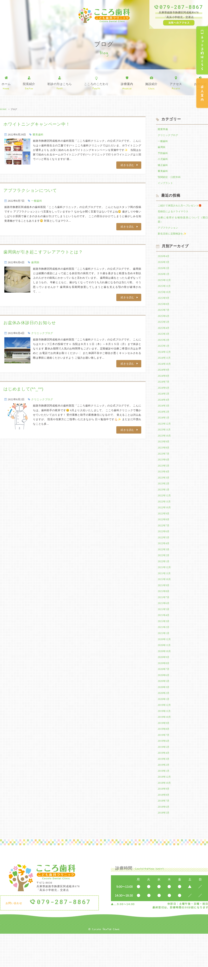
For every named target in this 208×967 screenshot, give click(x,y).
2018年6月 (164, 839)
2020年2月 (164, 720)
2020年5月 (164, 707)
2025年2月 (164, 349)
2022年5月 (164, 556)
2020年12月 (165, 663)
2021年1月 (164, 657)
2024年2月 (164, 424)
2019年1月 (164, 802)
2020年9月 (164, 682)
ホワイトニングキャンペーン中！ (36, 124)
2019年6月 (164, 770)
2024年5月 (164, 405)
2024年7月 (164, 393)
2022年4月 (164, 563)
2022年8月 (164, 537)
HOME (3, 109)
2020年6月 (164, 701)
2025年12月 (165, 286)
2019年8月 (164, 757)
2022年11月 (165, 519)
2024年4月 (164, 412)
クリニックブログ (42, 333)
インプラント (166, 186)
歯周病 (35, 262)
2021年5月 (164, 632)
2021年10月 (165, 600)
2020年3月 (164, 713)
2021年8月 (164, 613)
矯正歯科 (163, 167)
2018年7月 (164, 833)
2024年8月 (164, 387)
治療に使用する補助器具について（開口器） (183, 223)
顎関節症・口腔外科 (170, 179)
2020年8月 (164, 688)
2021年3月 (164, 644)
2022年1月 (164, 581)
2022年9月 (164, 531)
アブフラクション (169, 232)
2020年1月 (164, 726)
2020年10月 (165, 676)
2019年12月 (165, 732)
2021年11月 (165, 594)
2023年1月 (164, 506)
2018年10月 (165, 814)
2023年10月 (165, 449)
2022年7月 (164, 544)
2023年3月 (164, 494)
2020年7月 (164, 695)
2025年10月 (165, 299)
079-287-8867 (181, 6)
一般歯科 (36, 200)
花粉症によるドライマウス (174, 215)
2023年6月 (164, 475)
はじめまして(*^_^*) (23, 389)
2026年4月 (164, 261)
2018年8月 (164, 827)
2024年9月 (164, 380)
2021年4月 (164, 638)
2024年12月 (165, 361)
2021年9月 (164, 607)
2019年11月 (165, 739)
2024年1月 (164, 431)
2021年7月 (164, 619)
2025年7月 (164, 317)
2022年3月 (164, 569)
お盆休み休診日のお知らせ (29, 322)
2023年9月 (164, 456)
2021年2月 (164, 651)
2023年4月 (164, 487)
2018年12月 (165, 808)
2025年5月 (164, 330)
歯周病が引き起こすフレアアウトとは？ (43, 252)
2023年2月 (164, 500)
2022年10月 (165, 525)
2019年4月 (164, 783)
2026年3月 (164, 267)
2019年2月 (164, 795)
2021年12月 (165, 588)
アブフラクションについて (30, 190)
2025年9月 (164, 305)
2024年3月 (164, 418)
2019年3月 (164, 789)
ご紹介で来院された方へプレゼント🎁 (181, 208)
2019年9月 (164, 751)
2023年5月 (164, 481)
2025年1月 (164, 355)
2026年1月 (164, 280)
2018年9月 (164, 820)
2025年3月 (164, 343)
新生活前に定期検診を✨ (173, 238)
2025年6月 (164, 324)
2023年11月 (165, 443)
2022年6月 (164, 550)
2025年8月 (164, 311)
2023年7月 (164, 468)
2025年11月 (165, 292)
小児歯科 (163, 161)
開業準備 (163, 129)
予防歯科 (163, 154)
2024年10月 (165, 374)
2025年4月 (164, 336)
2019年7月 (164, 764)
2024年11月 (165, 368)
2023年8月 (164, 462)
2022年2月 (164, 575)
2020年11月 (165, 670)
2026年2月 (164, 273)
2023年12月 (165, 437)
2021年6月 (164, 625)
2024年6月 (164, 399)
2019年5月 (164, 776)
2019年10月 (165, 745)
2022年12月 (165, 512)
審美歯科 (38, 134)
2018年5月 (164, 846)
